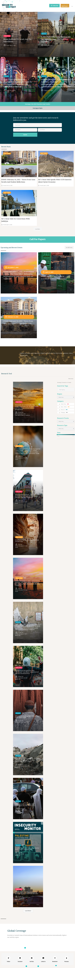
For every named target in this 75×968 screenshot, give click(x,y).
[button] (72, 5)
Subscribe (55, 5)
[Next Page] (37, 229)
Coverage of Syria (37, 108)
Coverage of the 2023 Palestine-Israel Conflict (37, 104)
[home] (9, 5)
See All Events (69, 247)
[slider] (57, 434)
